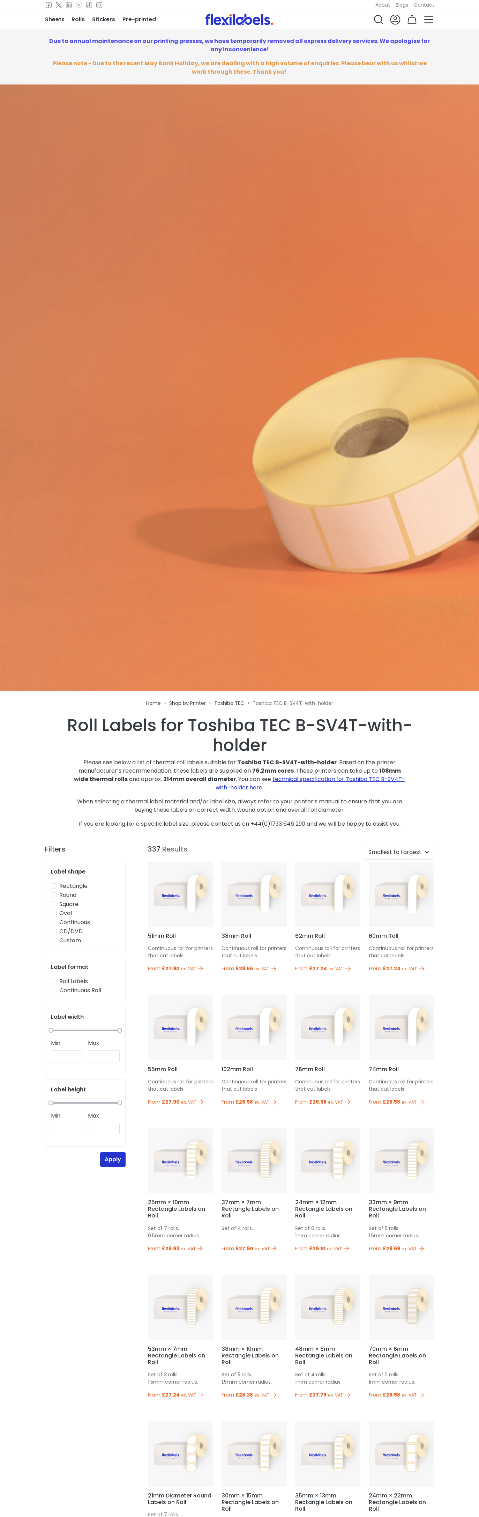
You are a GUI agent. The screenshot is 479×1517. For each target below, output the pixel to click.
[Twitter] (58, 5)
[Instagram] (99, 5)
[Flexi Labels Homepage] (239, 19)
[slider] (50, 1030)
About (382, 4)
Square (68, 904)
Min (55, 1043)
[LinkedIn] (69, 5)
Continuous (74, 922)
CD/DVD (71, 931)
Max (93, 1043)
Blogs (402, 4)
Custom (70, 940)
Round (67, 895)
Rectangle (73, 886)
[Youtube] (79, 5)
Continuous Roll (80, 990)
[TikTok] (89, 5)
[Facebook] (48, 5)
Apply (113, 1159)
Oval (65, 913)
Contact (424, 4)
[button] (378, 19)
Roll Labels (73, 981)
